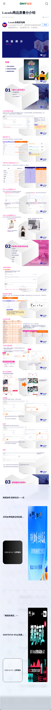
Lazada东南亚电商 (16, 22)
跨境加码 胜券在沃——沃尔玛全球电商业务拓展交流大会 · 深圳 (13, 512)
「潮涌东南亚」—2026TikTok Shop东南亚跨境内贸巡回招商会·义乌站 (13, 629)
